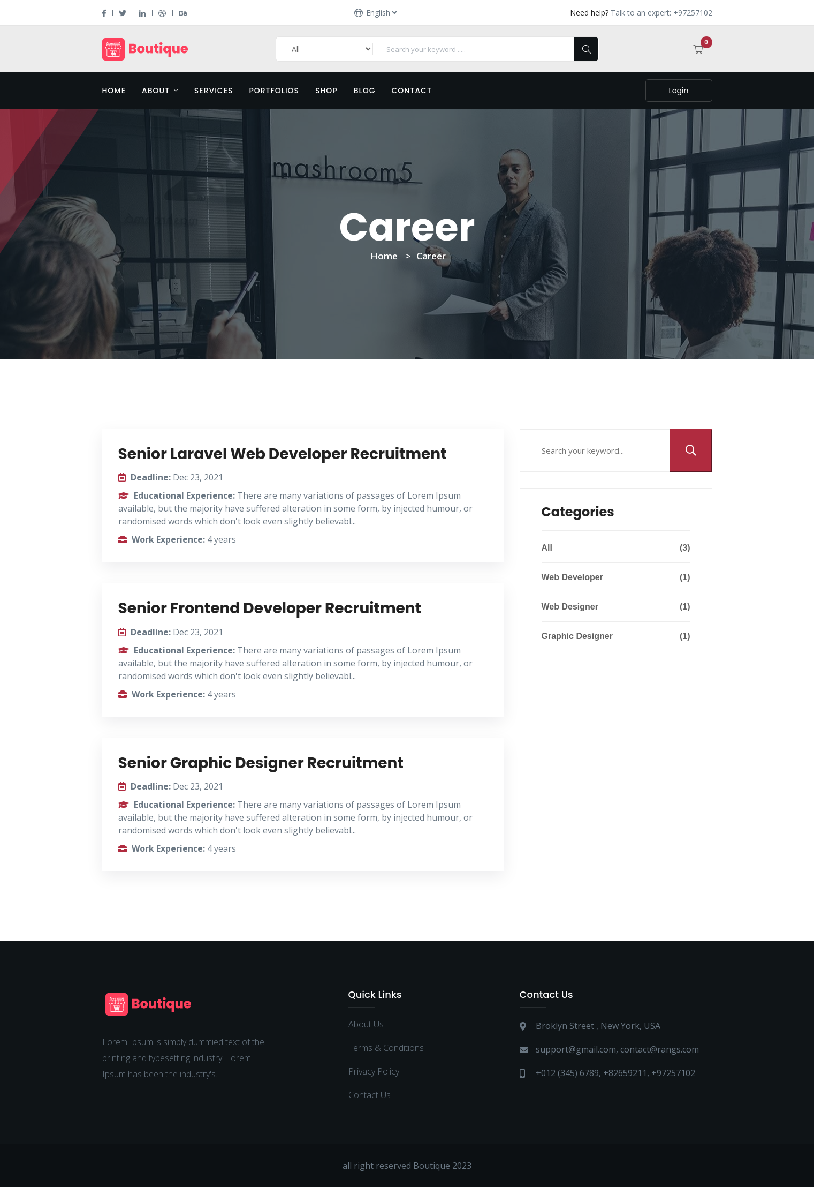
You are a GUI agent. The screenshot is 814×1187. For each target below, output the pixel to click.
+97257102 (673, 1073)
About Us (366, 1024)
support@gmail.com (576, 1049)
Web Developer (616, 577)
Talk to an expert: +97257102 (661, 12)
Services (213, 90)
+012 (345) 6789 (567, 1073)
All (616, 548)
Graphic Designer (616, 636)
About (160, 90)
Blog (365, 90)
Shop (326, 90)
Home (114, 90)
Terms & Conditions (386, 1048)
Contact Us (369, 1095)
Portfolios (274, 90)
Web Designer (616, 606)
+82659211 (625, 1073)
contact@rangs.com (659, 1049)
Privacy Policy (373, 1071)
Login (679, 90)
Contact (412, 90)
